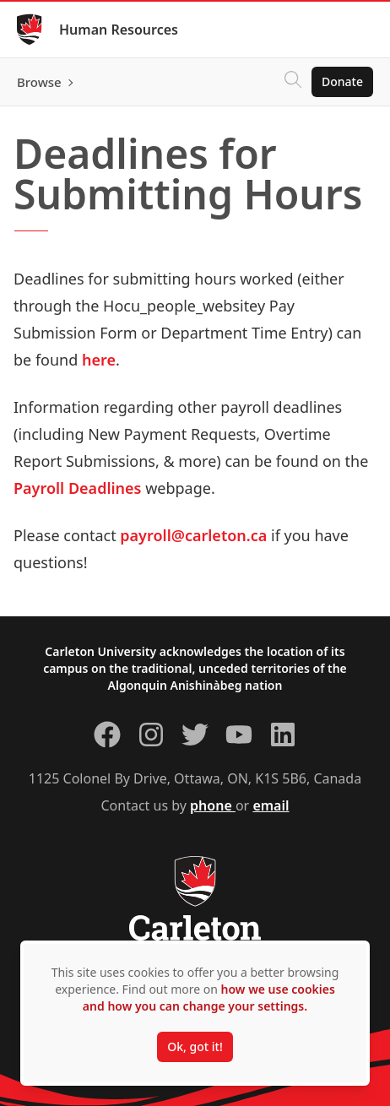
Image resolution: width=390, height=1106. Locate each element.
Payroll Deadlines (77, 488)
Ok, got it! (194, 1046)
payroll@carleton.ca (193, 535)
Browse (39, 81)
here (99, 360)
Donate (342, 81)
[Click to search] (292, 82)
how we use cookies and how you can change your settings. (209, 997)
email (270, 805)
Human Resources (118, 29)
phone (213, 805)
